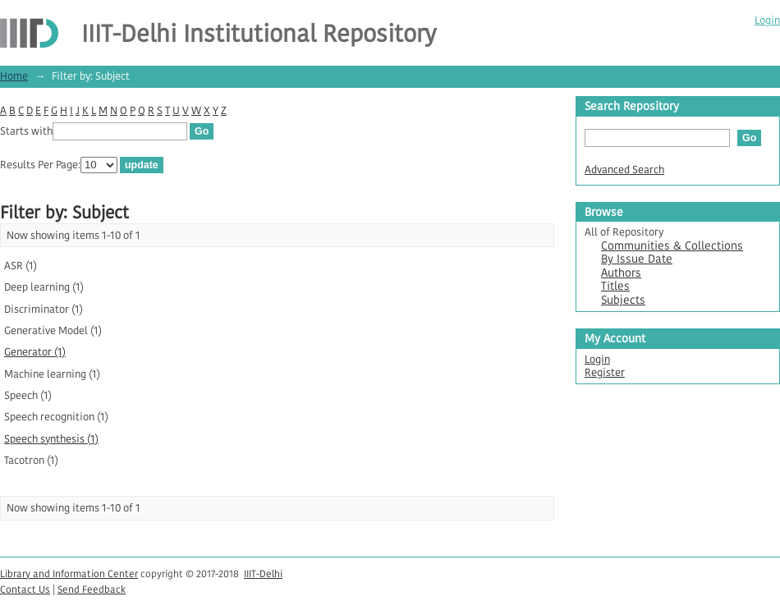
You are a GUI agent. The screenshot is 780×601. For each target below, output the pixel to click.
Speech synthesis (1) (51, 439)
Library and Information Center (69, 573)
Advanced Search (624, 170)
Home (14, 76)
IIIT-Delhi (263, 573)
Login (767, 20)
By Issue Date (636, 259)
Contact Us (25, 589)
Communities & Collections (672, 246)
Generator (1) (35, 352)
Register (605, 372)
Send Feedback (91, 589)
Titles (615, 286)
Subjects (623, 300)
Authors (621, 273)
